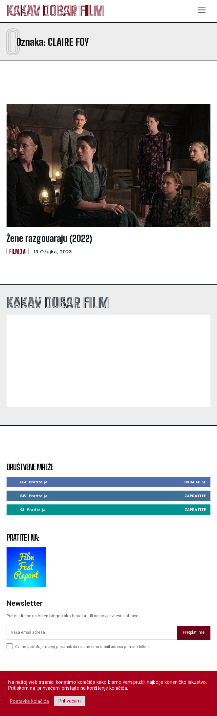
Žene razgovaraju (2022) (49, 238)
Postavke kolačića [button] (29, 701)
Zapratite (195, 495)
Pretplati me (194, 632)
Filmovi (18, 251)
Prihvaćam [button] (69, 700)
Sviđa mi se (195, 481)
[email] (92, 633)
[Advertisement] (59, 82)
